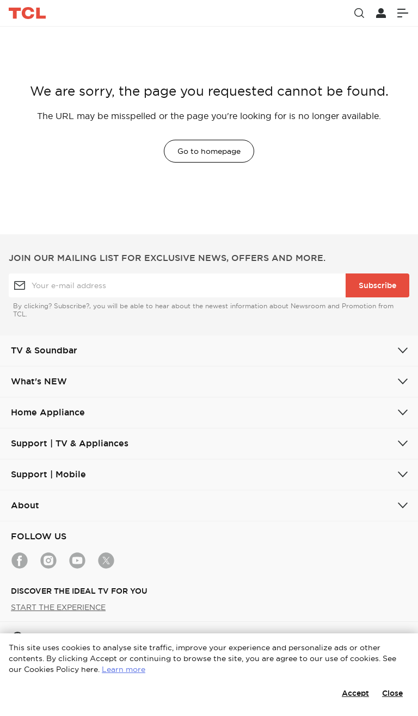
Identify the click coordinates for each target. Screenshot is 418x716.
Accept (355, 693)
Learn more (123, 669)
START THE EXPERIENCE (58, 607)
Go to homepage (209, 151)
